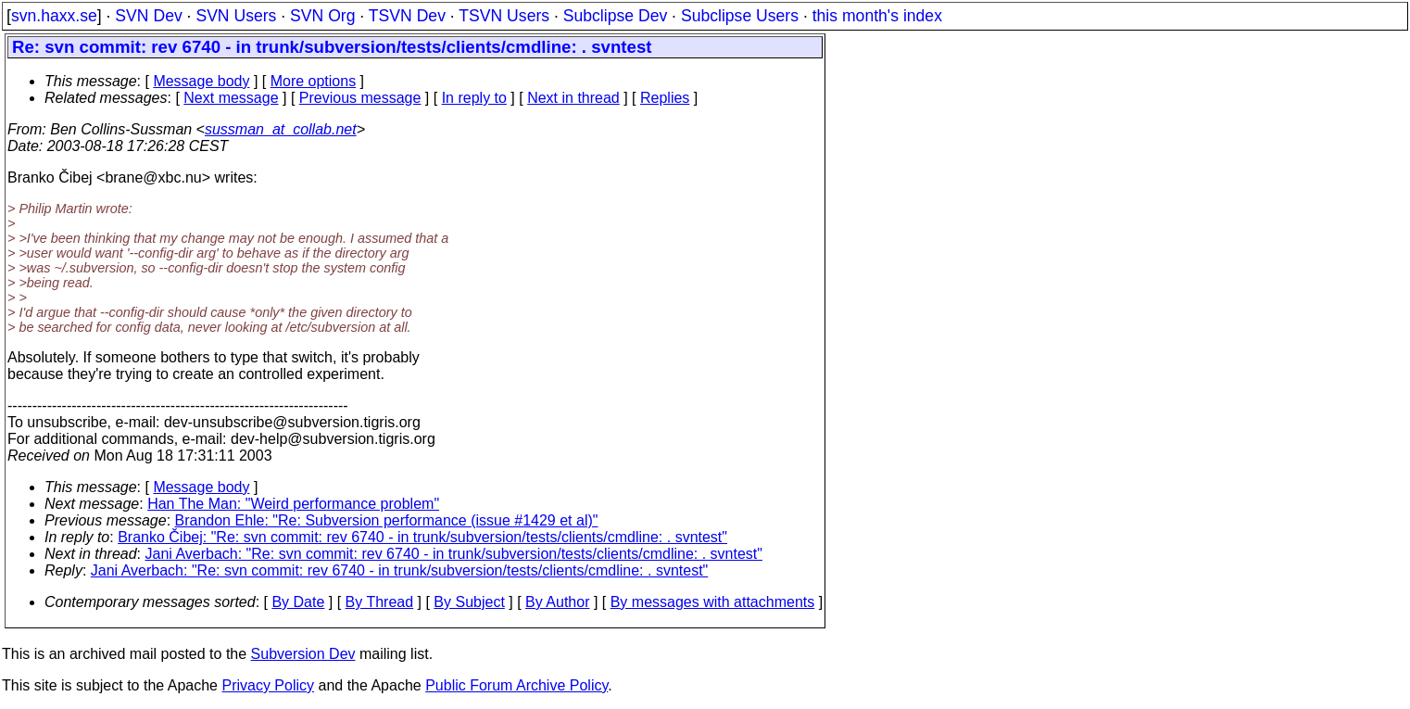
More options (314, 81)
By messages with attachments (713, 602)
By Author (557, 602)
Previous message (360, 98)
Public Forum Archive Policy (516, 685)
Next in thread (573, 98)
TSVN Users (504, 15)
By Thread (380, 602)
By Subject (469, 602)
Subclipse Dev (615, 15)
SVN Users (235, 15)
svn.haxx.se (54, 15)
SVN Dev (148, 15)
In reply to (474, 98)
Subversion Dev (303, 654)
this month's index (877, 15)
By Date (297, 602)
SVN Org (322, 15)
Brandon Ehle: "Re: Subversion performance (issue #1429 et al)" (386, 520)
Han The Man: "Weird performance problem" (293, 504)
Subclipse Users (740, 15)
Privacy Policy (267, 685)
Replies (664, 98)
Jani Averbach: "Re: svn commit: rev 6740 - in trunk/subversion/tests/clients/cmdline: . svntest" (453, 554)
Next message (230, 98)
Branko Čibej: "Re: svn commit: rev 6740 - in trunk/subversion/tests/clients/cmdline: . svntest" (422, 537)
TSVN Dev (407, 15)
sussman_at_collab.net (281, 129)
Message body (201, 81)
